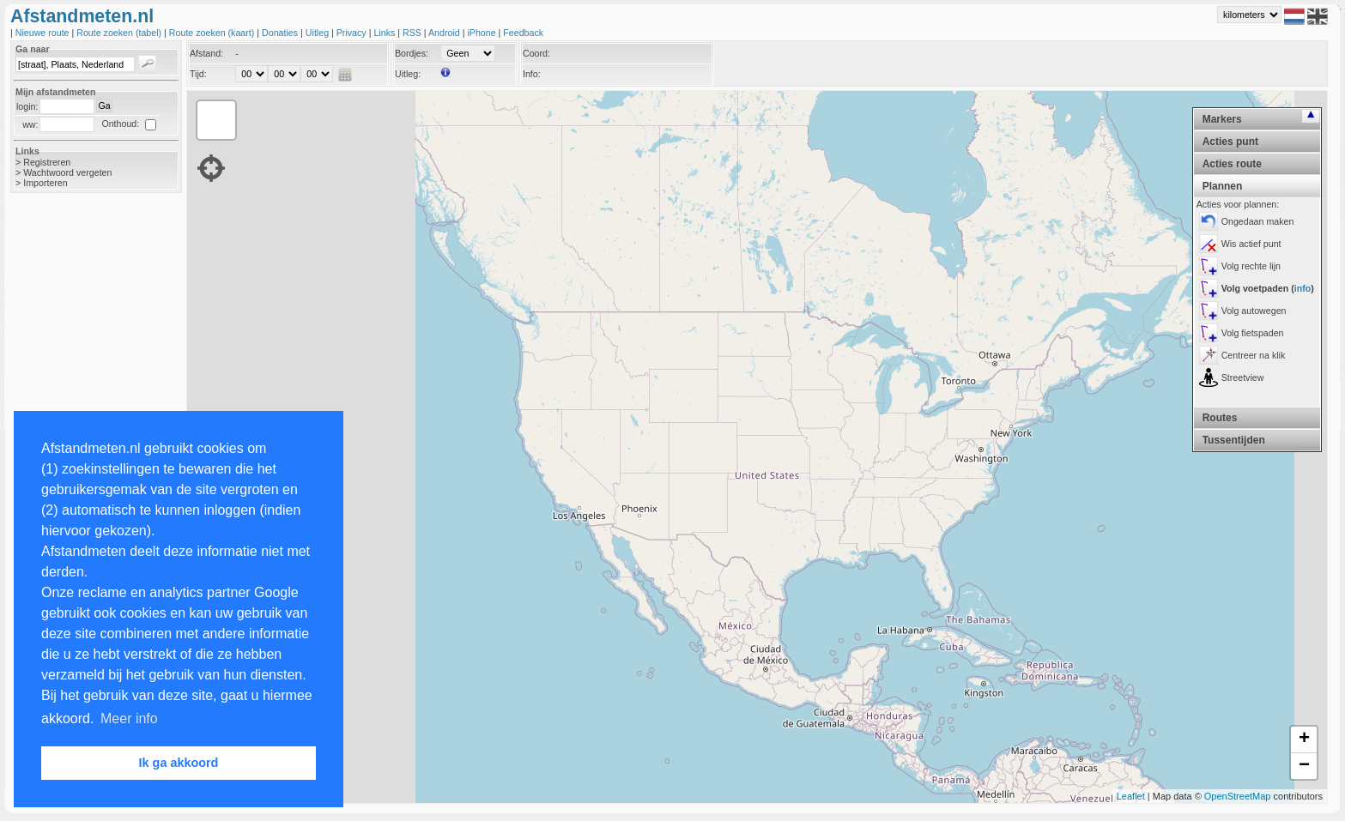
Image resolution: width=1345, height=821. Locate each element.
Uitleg (318, 32)
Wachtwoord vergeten (67, 172)
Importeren (45, 183)
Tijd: (198, 74)
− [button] (1304, 766)
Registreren (46, 162)
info (1303, 288)
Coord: (536, 53)
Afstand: (206, 53)
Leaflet (1131, 796)
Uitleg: (408, 74)
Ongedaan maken (1257, 221)
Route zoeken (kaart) (213, 32)
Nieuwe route (43, 32)
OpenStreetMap (1237, 796)
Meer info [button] (129, 718)
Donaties (281, 32)
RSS (413, 32)
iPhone (482, 32)
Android (445, 32)
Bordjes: (411, 53)
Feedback (523, 32)
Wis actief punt (1251, 243)
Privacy (352, 32)
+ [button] (1304, 739)
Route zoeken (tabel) (120, 32)
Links (385, 32)
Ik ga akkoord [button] (179, 763)
